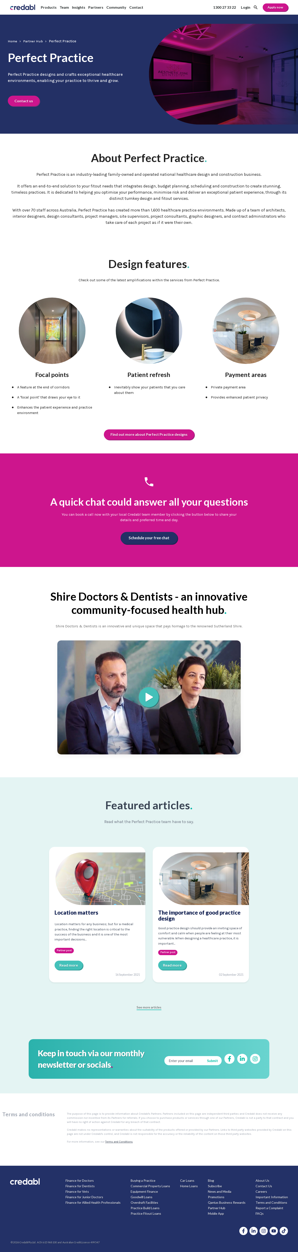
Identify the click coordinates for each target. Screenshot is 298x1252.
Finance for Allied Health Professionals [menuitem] (93, 1202)
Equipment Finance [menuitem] (144, 1191)
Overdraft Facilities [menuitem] (144, 1202)
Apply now (275, 7)
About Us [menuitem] (262, 1180)
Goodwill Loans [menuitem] (141, 1197)
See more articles (149, 1007)
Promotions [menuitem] (216, 1197)
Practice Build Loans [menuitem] (145, 1208)
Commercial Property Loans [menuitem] (150, 1186)
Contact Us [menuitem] (264, 1186)
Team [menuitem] (64, 7)
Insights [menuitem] (78, 7)
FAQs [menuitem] (260, 1213)
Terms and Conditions (119, 1141)
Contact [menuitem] (136, 7)
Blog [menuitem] (211, 1180)
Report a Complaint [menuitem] (269, 1208)
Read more (68, 965)
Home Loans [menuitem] (189, 1186)
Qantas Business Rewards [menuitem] (227, 1202)
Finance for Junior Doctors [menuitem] (84, 1197)
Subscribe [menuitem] (215, 1186)
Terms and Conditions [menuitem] (271, 1202)
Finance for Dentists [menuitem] (80, 1186)
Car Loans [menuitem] (187, 1180)
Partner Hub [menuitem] (216, 1208)
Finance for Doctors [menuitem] (80, 1180)
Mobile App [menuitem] (216, 1213)
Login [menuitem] (245, 7)
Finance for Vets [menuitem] (77, 1191)
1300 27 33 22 (224, 7)
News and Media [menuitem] (219, 1191)
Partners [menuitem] (95, 7)
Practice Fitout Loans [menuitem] (146, 1213)
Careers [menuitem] (261, 1191)
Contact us (25, 101)
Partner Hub (35, 41)
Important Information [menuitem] (272, 1197)
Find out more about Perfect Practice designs (149, 434)
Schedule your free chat (149, 538)
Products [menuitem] (49, 7)
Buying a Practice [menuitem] (143, 1180)
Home (13, 41)
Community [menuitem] (116, 7)
